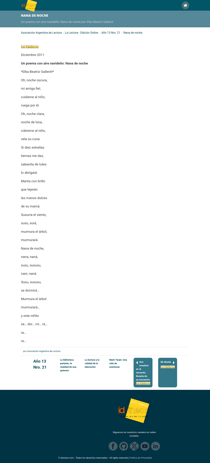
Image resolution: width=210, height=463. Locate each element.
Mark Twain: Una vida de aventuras (118, 363)
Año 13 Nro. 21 (40, 364)
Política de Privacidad (141, 457)
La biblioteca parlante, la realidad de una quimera (68, 365)
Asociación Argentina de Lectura (43, 351)
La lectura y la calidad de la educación (92, 363)
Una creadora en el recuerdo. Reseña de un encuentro (143, 372)
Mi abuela (168, 364)
